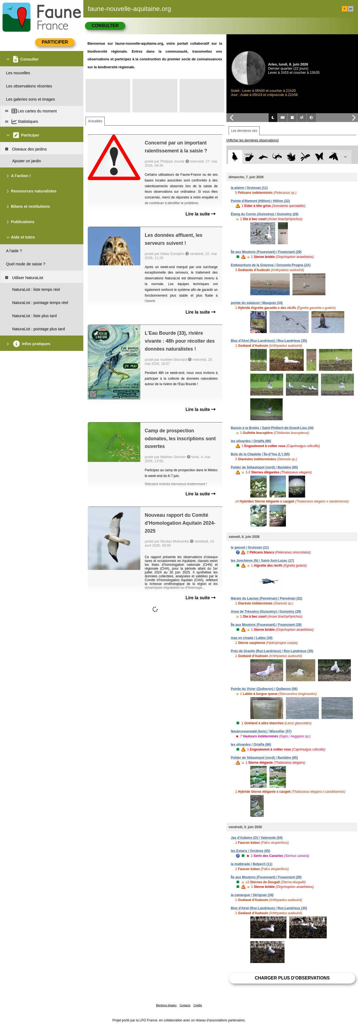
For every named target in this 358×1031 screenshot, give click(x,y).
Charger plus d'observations (292, 978)
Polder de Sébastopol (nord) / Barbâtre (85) (264, 467)
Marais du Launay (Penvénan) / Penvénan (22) (266, 598)
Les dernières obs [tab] (244, 131)
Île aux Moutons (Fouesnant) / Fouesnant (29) (266, 252)
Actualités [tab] (95, 121)
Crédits (197, 1005)
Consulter (105, 25)
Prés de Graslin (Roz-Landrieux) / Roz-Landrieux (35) (272, 651)
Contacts (185, 1005)
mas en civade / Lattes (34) (251, 638)
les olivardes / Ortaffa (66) (251, 441)
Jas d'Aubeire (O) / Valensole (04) (257, 838)
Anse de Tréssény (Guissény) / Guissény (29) (266, 612)
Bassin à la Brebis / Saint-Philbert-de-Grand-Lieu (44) (272, 428)
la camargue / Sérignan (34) (252, 895)
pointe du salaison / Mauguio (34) (257, 303)
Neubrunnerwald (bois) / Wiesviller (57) (261, 731)
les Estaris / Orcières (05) (250, 851)
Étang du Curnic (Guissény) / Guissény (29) (265, 214)
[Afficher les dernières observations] (252, 140)
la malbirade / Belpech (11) (251, 864)
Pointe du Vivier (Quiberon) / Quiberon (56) (264, 689)
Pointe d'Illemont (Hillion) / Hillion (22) (260, 201)
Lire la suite (200, 214)
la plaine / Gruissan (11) (249, 188)
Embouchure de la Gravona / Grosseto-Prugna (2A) (271, 265)
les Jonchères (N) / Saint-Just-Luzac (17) (262, 561)
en (350, 8)
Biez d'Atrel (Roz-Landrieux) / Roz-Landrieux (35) (269, 341)
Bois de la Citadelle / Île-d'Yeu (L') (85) (260, 454)
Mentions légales (166, 1005)
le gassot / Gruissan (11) (250, 547)
